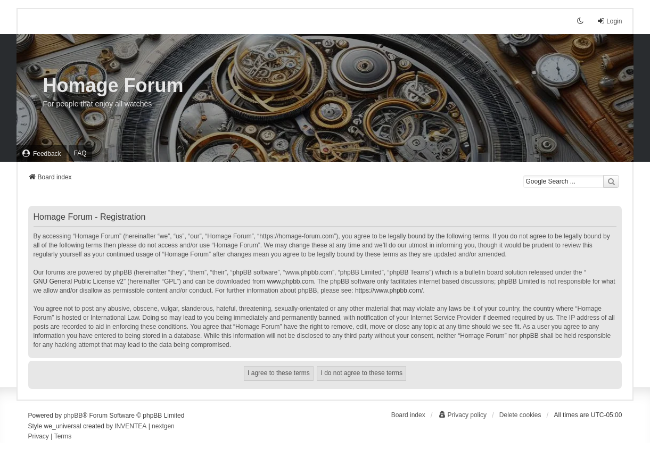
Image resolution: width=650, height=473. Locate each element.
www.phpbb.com (290, 281)
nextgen (163, 426)
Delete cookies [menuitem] (520, 415)
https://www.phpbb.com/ (389, 290)
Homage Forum (113, 85)
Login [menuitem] (609, 21)
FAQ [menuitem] (80, 153)
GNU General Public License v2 (79, 281)
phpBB (73, 415)
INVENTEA (130, 426)
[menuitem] (42, 153)
